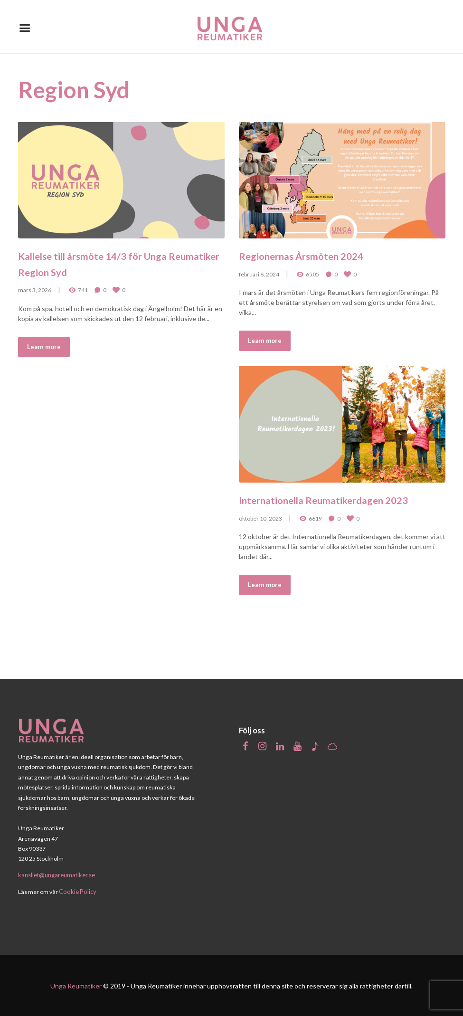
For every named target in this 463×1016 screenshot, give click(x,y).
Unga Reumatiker (76, 985)
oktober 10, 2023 (260, 532)
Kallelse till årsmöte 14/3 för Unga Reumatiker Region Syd (120, 262)
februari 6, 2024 (259, 272)
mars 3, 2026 (34, 288)
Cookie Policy (76, 890)
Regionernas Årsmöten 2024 (324, 254)
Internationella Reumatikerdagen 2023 (340, 506)
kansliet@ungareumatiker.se (55, 874)
